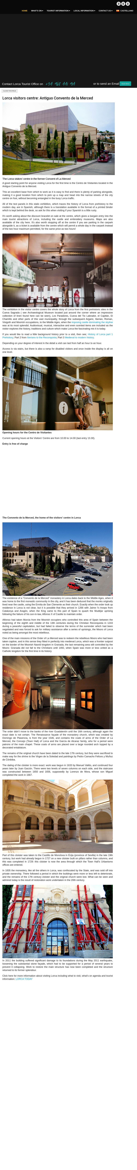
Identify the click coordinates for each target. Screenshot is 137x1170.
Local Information (84, 11)
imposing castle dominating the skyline (92, 322)
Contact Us (105, 11)
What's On (36, 11)
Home (24, 11)
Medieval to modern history (79, 337)
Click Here (125, 83)
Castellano (124, 11)
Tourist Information (57, 11)
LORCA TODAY (24, 979)
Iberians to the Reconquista (41, 337)
